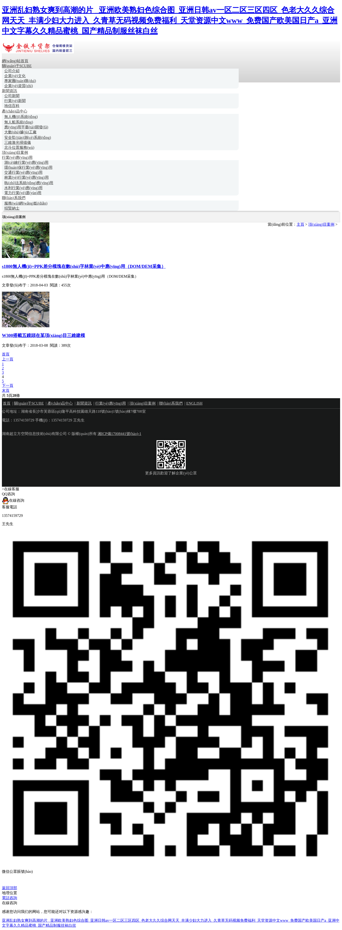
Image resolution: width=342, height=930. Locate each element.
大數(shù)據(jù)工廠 (20, 132)
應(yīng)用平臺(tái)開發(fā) (26, 127)
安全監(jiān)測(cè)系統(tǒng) (27, 138)
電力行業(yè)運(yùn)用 (22, 193)
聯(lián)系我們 (13, 198)
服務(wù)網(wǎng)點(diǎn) (26, 203)
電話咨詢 (9, 898)
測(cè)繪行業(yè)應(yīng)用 (26, 162)
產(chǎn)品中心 (14, 111)
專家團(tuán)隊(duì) (20, 81)
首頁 (6, 354)
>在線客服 (10, 489)
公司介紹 (11, 71)
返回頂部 (9, 888)
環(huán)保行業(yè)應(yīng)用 (28, 167)
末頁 (6, 390)
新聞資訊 (9, 91)
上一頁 (7, 359)
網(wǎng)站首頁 (15, 61)
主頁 (300, 224)
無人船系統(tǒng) (18, 122)
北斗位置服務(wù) (19, 147)
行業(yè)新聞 (15, 101)
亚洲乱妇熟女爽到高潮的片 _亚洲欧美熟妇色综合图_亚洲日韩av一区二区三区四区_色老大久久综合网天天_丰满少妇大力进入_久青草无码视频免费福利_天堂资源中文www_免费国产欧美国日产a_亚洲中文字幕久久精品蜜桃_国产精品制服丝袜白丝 (169, 20)
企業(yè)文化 (15, 76)
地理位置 (9, 893)
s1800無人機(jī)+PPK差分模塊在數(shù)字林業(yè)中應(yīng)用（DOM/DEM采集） (84, 266)
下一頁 (7, 385)
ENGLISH (194, 403)
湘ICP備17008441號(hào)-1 (119, 434)
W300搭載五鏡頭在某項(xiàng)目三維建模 (43, 335)
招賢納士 (11, 208)
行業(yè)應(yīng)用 (17, 157)
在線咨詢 (13, 500)
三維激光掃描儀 (17, 142)
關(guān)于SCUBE (17, 66)
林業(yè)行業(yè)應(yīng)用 (26, 177)
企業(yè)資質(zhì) (18, 86)
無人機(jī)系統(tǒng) (21, 117)
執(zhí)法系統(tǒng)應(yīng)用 (28, 183)
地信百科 (11, 106)
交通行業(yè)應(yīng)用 (23, 172)
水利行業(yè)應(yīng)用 (23, 188)
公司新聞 (11, 96)
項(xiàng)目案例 (15, 152)
